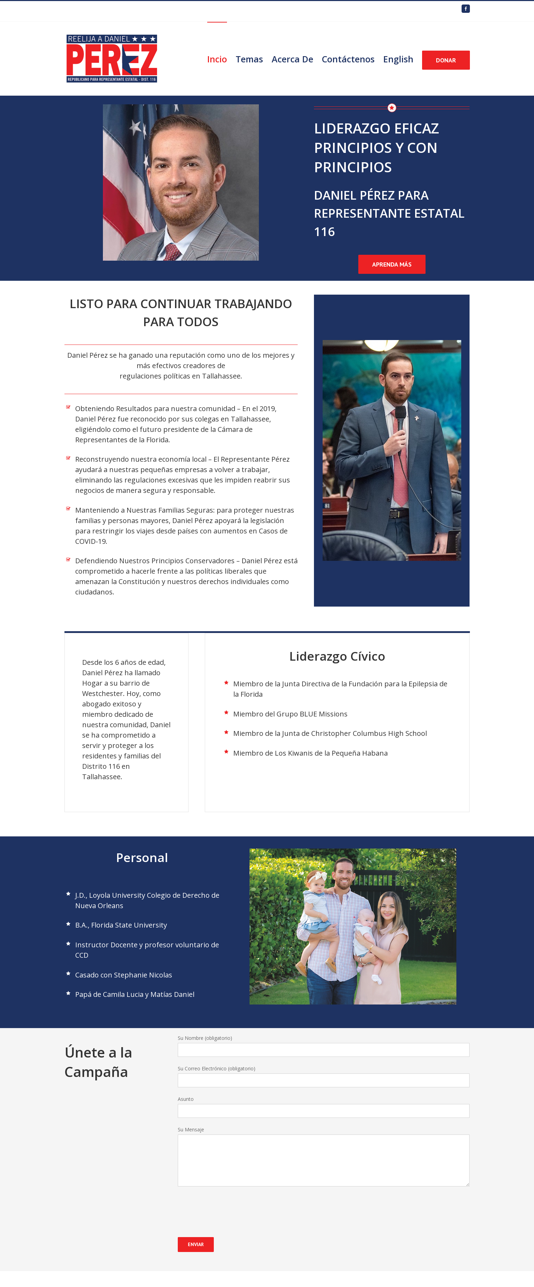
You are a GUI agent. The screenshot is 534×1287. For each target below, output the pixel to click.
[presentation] (230, 1206)
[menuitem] (221, 58)
